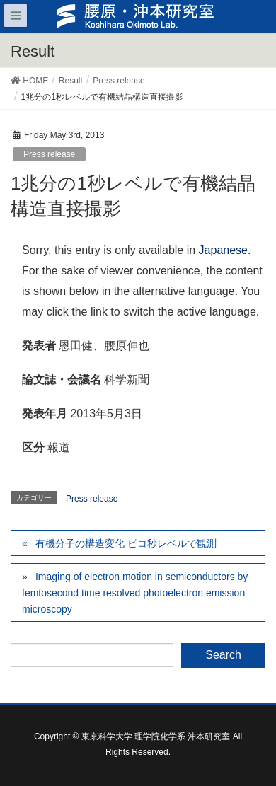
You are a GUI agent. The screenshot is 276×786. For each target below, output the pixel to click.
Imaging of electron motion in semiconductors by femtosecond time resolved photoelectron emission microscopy (135, 593)
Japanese (223, 250)
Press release (49, 154)
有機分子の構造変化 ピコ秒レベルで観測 (126, 543)
